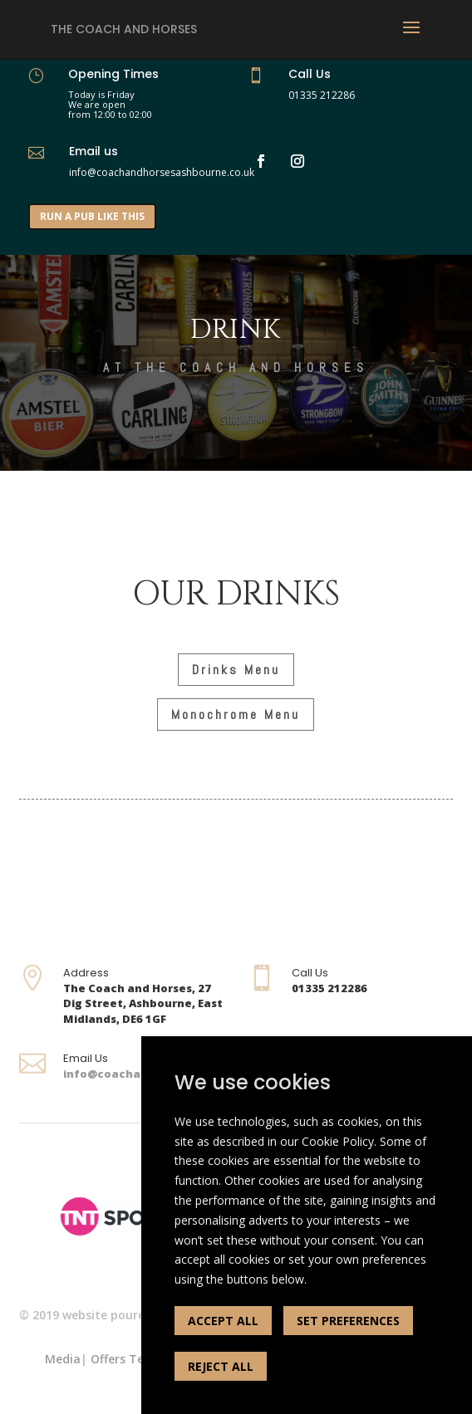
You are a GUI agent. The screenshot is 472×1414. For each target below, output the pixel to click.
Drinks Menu (236, 669)
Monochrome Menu (235, 714)
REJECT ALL (220, 1366)
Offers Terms (128, 1359)
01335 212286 (321, 95)
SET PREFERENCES (348, 1320)
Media (63, 1359)
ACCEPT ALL (223, 1320)
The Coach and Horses (124, 29)
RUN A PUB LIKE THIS (92, 216)
